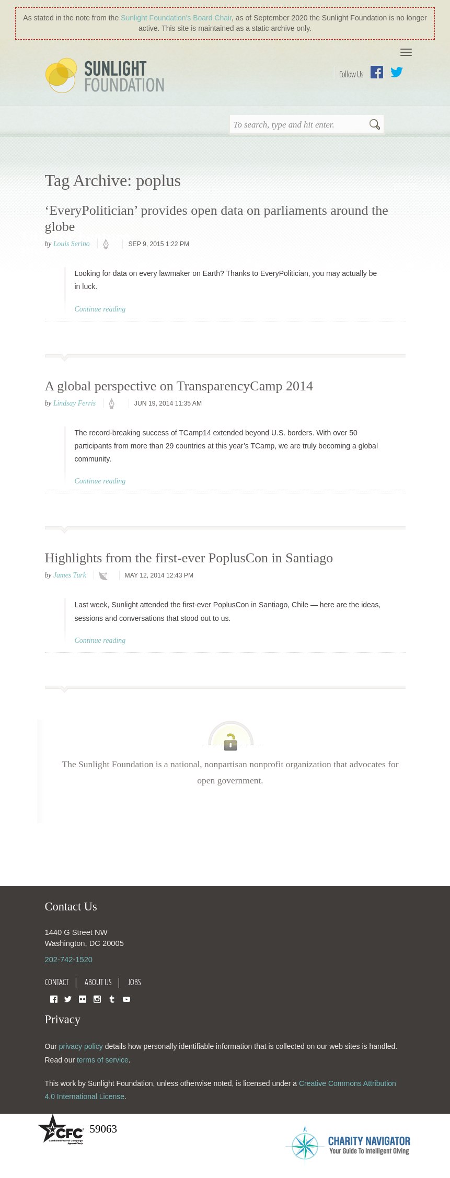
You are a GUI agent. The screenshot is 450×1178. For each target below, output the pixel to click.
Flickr (82, 998)
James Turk (69, 575)
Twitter (396, 72)
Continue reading (100, 309)
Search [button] (375, 125)
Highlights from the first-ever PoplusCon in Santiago (189, 557)
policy (109, 244)
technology (105, 576)
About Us (98, 982)
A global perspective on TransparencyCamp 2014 (179, 386)
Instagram (97, 998)
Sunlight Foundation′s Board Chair (176, 18)
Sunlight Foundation (106, 76)
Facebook (377, 72)
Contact (57, 982)
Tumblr (112, 998)
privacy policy (81, 1046)
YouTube (126, 998)
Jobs (134, 982)
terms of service (103, 1060)
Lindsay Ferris (74, 403)
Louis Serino (71, 244)
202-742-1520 (69, 959)
